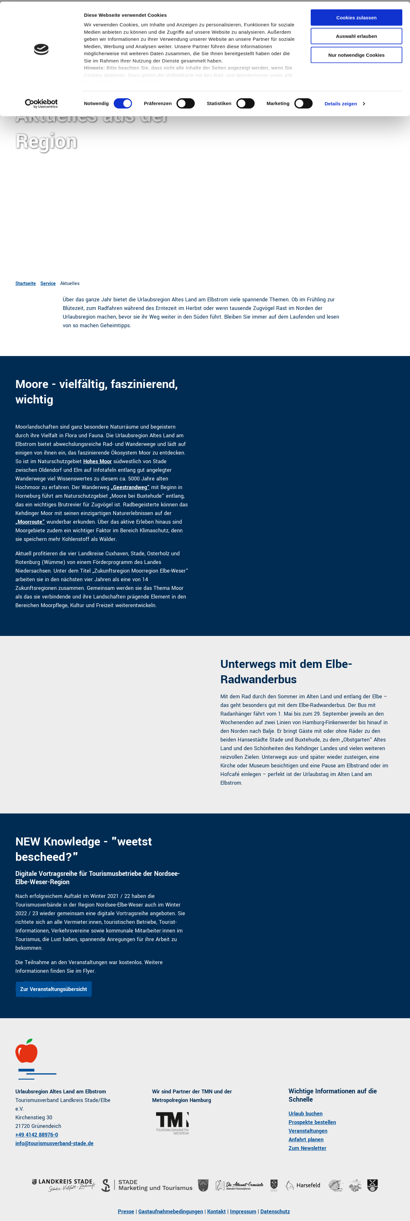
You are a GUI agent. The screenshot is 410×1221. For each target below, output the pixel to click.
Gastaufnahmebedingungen (170, 1211)
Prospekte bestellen (312, 1122)
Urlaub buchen (306, 1113)
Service (48, 283)
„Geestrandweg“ (130, 487)
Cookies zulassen (356, 16)
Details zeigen (340, 102)
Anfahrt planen (306, 1139)
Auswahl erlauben (356, 34)
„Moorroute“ (30, 522)
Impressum (243, 1211)
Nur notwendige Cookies (356, 53)
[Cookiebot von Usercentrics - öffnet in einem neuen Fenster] (41, 102)
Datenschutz (275, 1211)
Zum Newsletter (307, 1148)
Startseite (25, 283)
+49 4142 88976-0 (36, 1134)
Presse (126, 1211)
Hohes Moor (97, 461)
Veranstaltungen (308, 1131)
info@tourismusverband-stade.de (54, 1143)
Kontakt (216, 1211)
